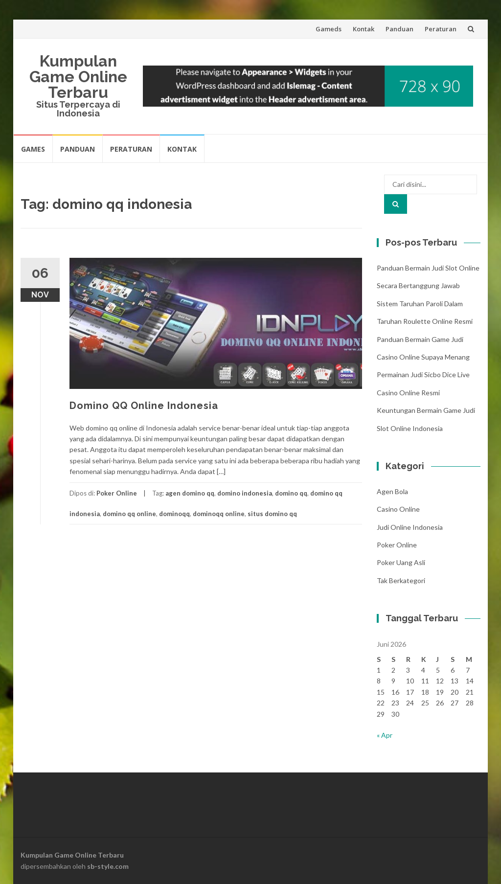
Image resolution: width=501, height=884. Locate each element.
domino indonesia (244, 493)
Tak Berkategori (401, 580)
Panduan (399, 28)
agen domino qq (189, 493)
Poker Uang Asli (401, 562)
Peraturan (440, 28)
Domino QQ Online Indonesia (143, 405)
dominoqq (174, 514)
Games (33, 149)
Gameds (329, 28)
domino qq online (129, 514)
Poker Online (116, 493)
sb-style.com (108, 866)
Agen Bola (392, 491)
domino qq (291, 493)
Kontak (363, 28)
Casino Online (398, 509)
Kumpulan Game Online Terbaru (78, 76)
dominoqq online (219, 514)
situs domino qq (272, 514)
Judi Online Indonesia (410, 527)
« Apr (384, 735)
